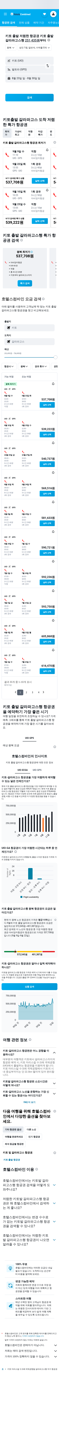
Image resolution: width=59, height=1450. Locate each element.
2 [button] (26, 692)
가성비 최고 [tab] (18, 133)
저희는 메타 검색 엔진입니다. (31, 1351)
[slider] (55, 357)
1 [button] (20, 692)
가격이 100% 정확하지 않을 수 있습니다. (31, 1357)
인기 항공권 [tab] (34, 1136)
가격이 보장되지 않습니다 (33, 1336)
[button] (5, 14)
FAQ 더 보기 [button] (29, 1102)
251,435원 (32, 40)
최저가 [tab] (7, 133)
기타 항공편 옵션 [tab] (13, 1129)
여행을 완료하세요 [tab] (14, 1136)
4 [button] (38, 692)
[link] (25, 283)
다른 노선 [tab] (31, 1129)
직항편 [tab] (30, 133)
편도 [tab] (51, 133)
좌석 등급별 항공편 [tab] (14, 1144)
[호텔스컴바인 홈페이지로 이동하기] (20, 14)
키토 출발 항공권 (11, 1159)
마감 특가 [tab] (40, 133)
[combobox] (10, 47)
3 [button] (32, 692)
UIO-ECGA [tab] (22, 770)
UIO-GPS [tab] (29, 738)
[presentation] (48, 40)
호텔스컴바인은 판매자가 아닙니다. (31, 1345)
